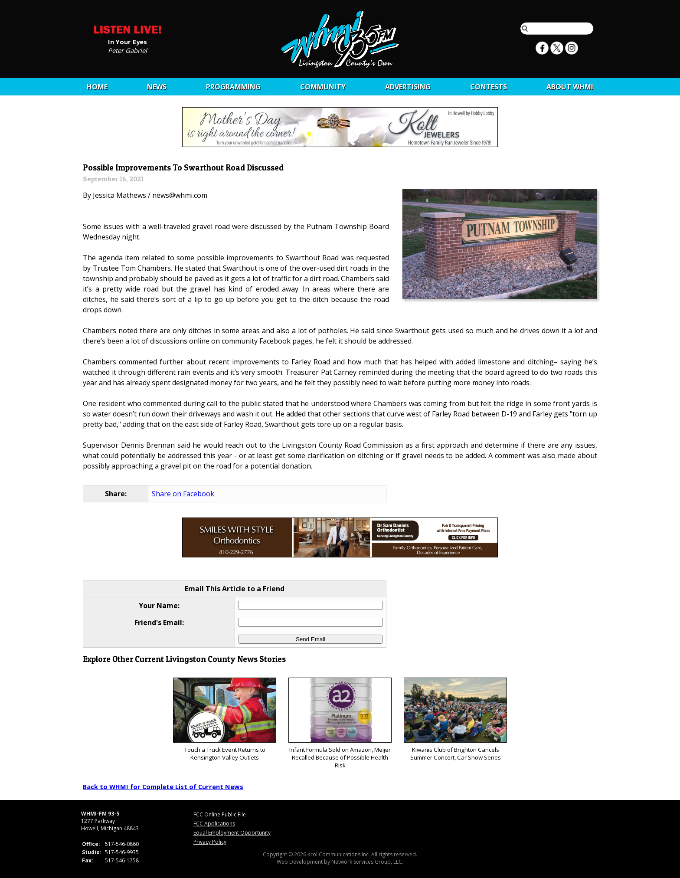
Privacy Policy (209, 841)
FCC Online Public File (219, 814)
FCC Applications (214, 823)
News (157, 87)
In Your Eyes (127, 41)
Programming (233, 87)
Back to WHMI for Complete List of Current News (163, 786)
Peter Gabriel (127, 50)
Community (323, 87)
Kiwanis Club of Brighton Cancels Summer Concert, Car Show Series (455, 719)
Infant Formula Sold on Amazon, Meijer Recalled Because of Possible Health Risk (339, 723)
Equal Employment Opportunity (232, 832)
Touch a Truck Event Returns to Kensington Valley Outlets (224, 719)
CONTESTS (488, 87)
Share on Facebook (183, 493)
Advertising (408, 87)
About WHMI (569, 87)
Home (97, 87)
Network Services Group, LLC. (367, 861)
